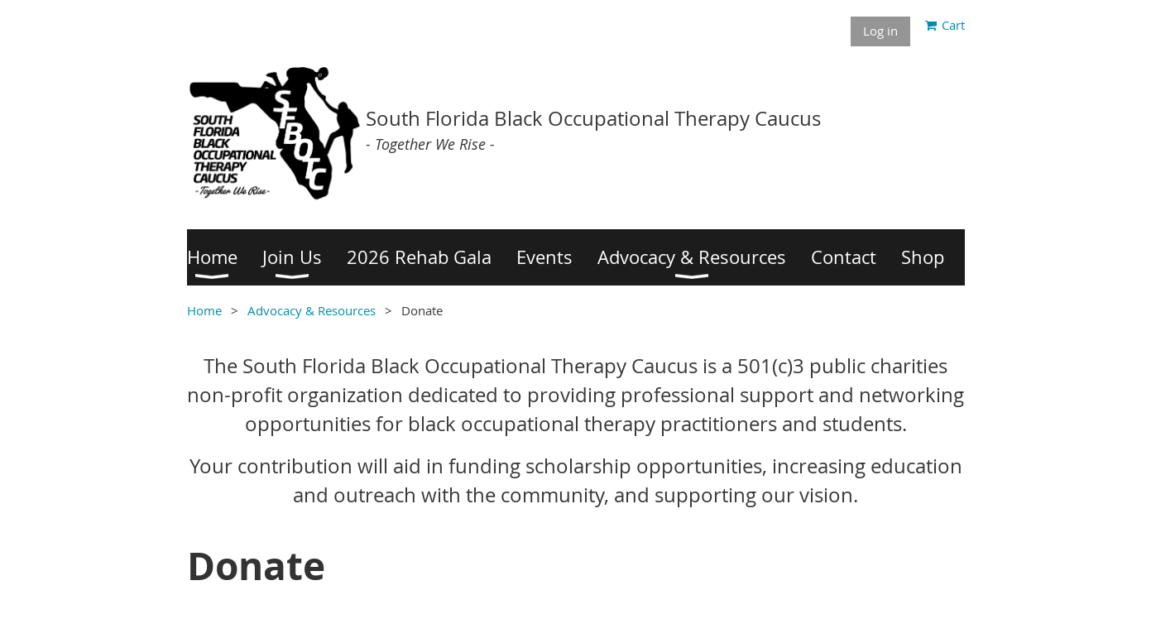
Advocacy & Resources (311, 310)
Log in (880, 30)
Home (204, 310)
